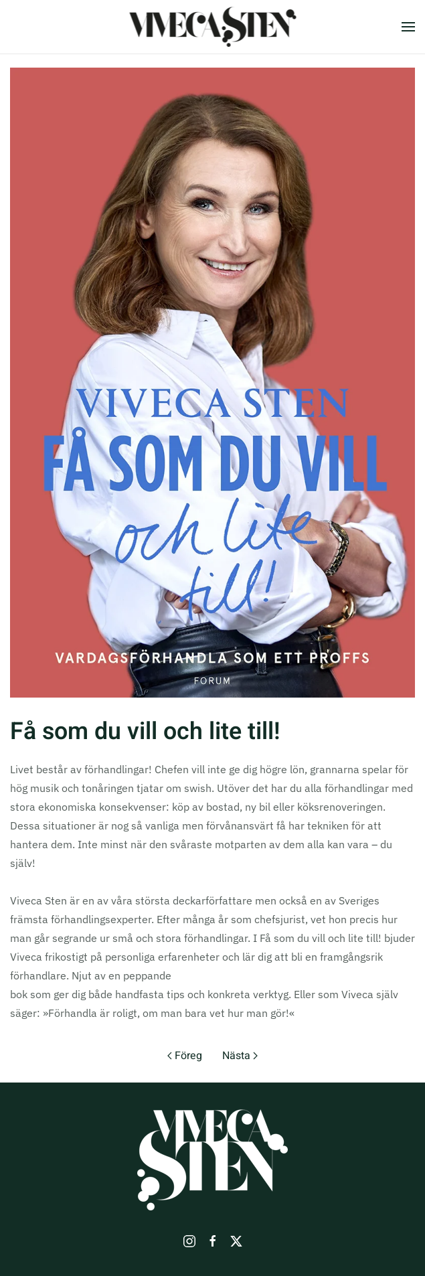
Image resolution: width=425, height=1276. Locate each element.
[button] (408, 27)
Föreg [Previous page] (184, 1056)
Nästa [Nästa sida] (240, 1056)
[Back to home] (212, 27)
